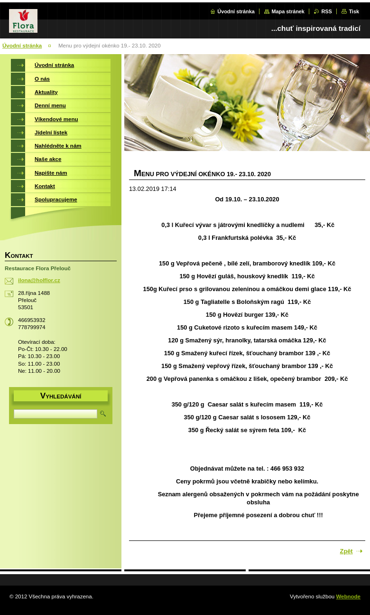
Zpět (346, 551)
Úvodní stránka (236, 11)
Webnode (348, 596)
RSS (326, 11)
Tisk (354, 11)
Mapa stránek (288, 11)
